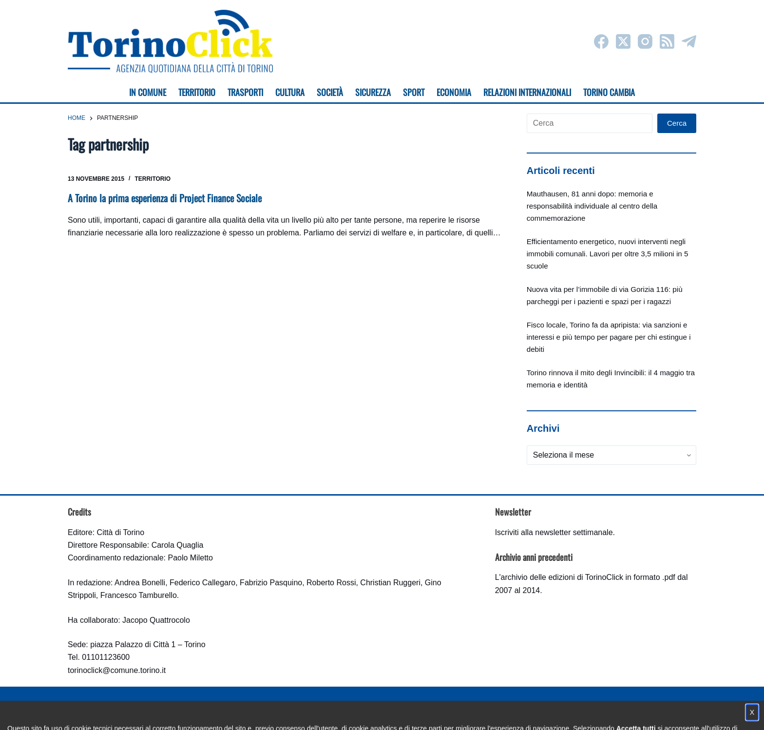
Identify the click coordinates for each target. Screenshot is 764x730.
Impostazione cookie (439, 713)
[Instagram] (645, 41)
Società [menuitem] (330, 92)
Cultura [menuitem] (290, 92)
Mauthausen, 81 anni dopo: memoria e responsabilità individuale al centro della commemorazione (592, 206)
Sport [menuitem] (413, 92)
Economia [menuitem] (454, 92)
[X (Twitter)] (623, 41)
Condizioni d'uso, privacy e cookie (346, 713)
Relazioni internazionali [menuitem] (527, 92)
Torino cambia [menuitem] (609, 92)
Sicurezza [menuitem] (373, 92)
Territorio (152, 178)
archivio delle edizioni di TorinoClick (562, 577)
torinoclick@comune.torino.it (117, 670)
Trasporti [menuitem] (245, 92)
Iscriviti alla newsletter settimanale (554, 532)
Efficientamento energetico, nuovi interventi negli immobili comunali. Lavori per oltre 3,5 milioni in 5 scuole (607, 253)
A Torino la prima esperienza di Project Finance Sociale (165, 198)
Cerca (677, 123)
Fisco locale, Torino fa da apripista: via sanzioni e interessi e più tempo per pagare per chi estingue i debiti (609, 337)
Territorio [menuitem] (196, 92)
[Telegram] (689, 41)
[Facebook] (601, 41)
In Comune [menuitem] (147, 92)
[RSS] (667, 41)
